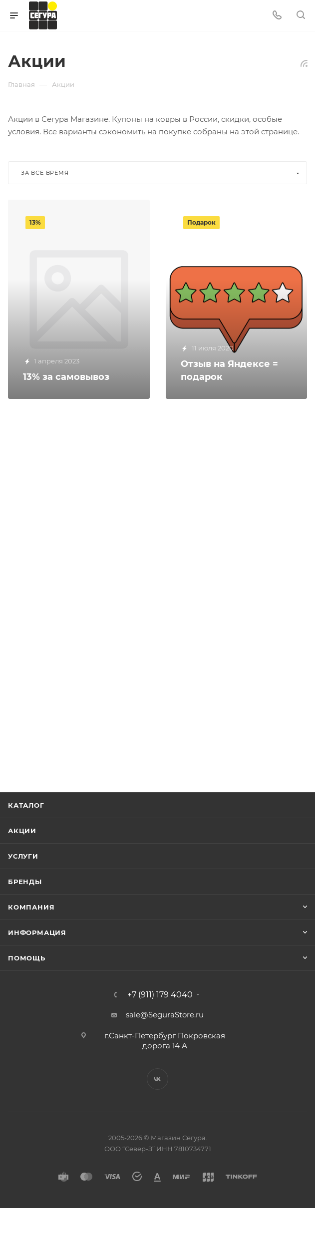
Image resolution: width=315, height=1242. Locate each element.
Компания (31, 907)
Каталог (26, 805)
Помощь (26, 958)
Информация (37, 932)
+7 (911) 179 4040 (160, 995)
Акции (22, 831)
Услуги (23, 856)
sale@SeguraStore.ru (165, 1014)
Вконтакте (157, 1079)
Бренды (25, 882)
